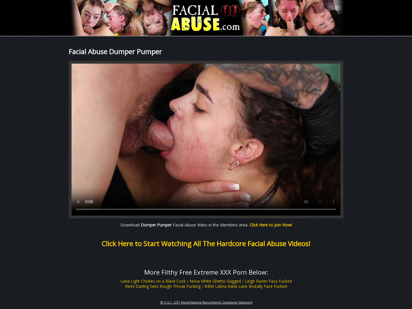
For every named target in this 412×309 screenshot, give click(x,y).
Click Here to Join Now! (270, 225)
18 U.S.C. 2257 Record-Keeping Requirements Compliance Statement (206, 302)
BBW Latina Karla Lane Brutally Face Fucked (246, 286)
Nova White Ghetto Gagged (215, 281)
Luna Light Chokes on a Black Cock (153, 281)
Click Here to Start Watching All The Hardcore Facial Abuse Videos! (206, 243)
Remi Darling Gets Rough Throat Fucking (163, 286)
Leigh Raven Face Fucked (268, 281)
